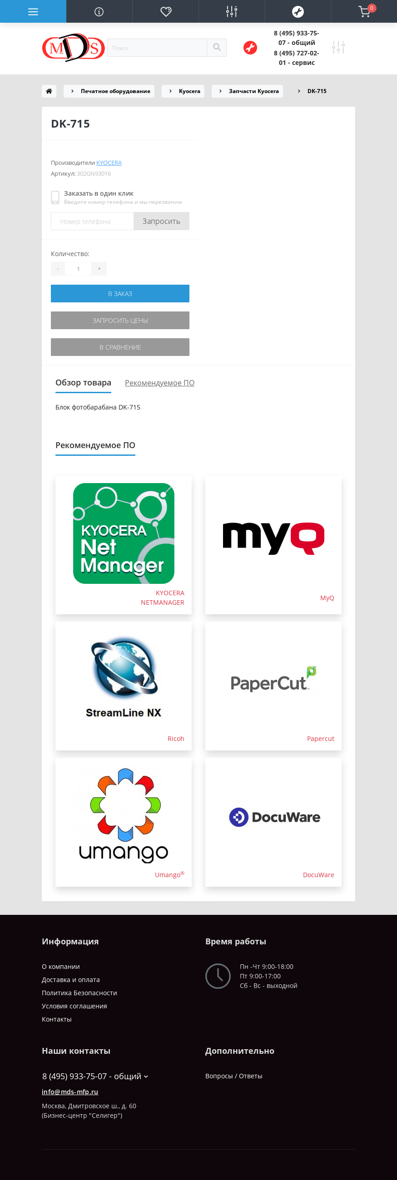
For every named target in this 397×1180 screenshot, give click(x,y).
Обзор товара (83, 382)
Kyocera (189, 91)
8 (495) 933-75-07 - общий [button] (95, 1076)
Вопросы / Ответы (234, 1075)
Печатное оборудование (115, 91)
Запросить (161, 221)
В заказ (120, 293)
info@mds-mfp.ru (70, 1091)
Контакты (57, 1019)
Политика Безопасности (79, 992)
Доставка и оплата (71, 979)
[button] (297, 38)
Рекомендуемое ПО (159, 383)
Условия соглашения (74, 1006)
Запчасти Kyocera (254, 91)
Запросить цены (120, 320)
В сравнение (120, 347)
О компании (61, 966)
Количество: (70, 253)
